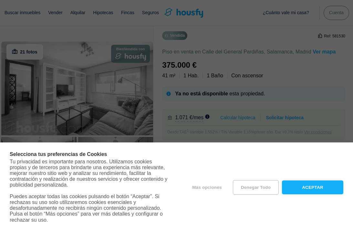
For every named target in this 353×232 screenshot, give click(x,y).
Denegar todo (256, 187)
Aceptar (312, 187)
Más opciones (207, 187)
